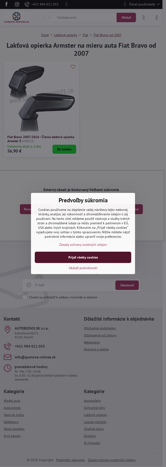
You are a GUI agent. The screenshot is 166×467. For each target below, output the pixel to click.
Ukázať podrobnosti (83, 268)
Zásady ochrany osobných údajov (83, 244)
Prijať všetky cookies (83, 257)
